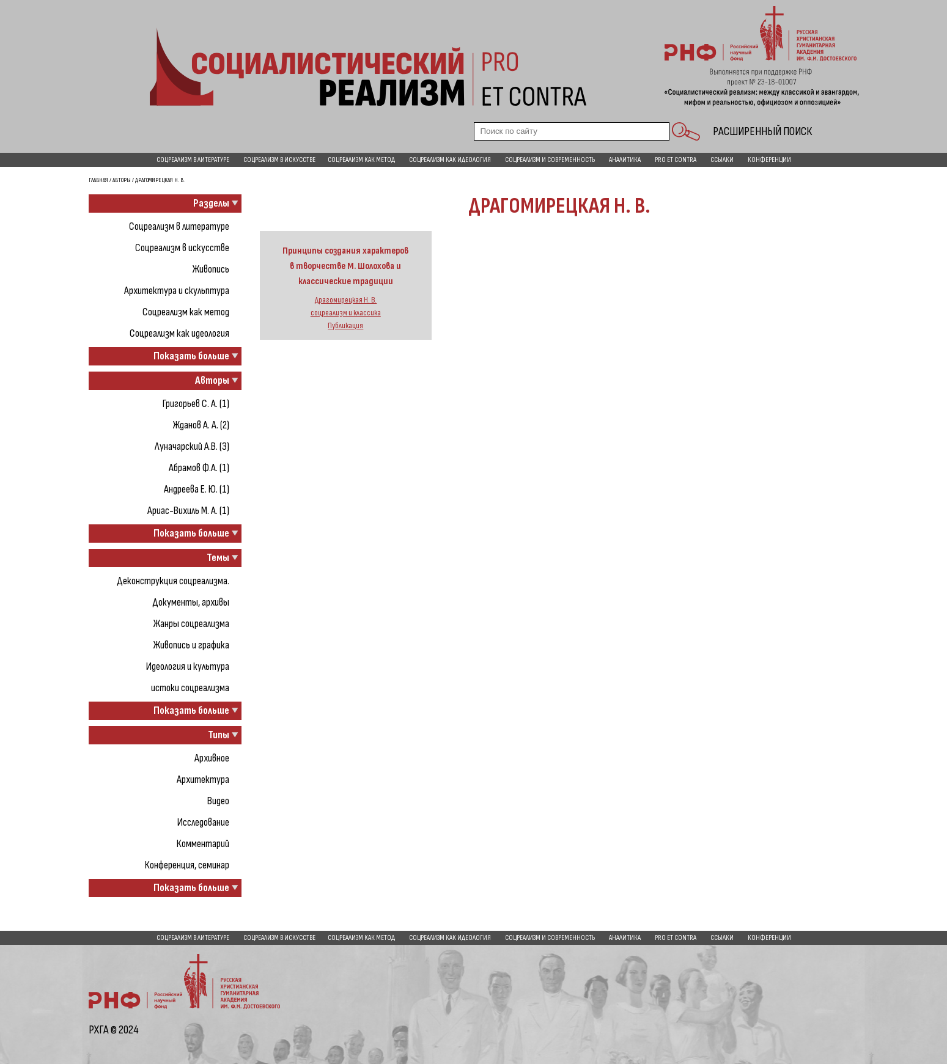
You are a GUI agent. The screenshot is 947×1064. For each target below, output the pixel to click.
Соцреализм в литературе (193, 159)
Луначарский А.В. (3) (192, 446)
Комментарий (203, 843)
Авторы (121, 180)
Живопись (211, 269)
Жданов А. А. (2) (201, 425)
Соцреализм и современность (550, 159)
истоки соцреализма (190, 687)
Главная (98, 180)
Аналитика (625, 159)
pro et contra (675, 159)
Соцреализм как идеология (450, 159)
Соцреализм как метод (361, 159)
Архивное (211, 758)
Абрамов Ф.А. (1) (199, 467)
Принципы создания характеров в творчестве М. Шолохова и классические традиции (345, 266)
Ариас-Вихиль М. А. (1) (188, 510)
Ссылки (722, 159)
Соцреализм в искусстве (279, 159)
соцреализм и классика (346, 313)
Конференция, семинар (187, 865)
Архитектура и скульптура (176, 290)
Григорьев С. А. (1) (196, 403)
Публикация (345, 326)
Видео (218, 800)
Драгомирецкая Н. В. (345, 300)
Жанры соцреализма (191, 623)
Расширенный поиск (762, 131)
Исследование (203, 822)
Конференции (769, 159)
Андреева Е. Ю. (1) (196, 489)
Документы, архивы (190, 602)
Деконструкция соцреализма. (173, 580)
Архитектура (203, 779)
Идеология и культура (187, 666)
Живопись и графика (191, 645)
